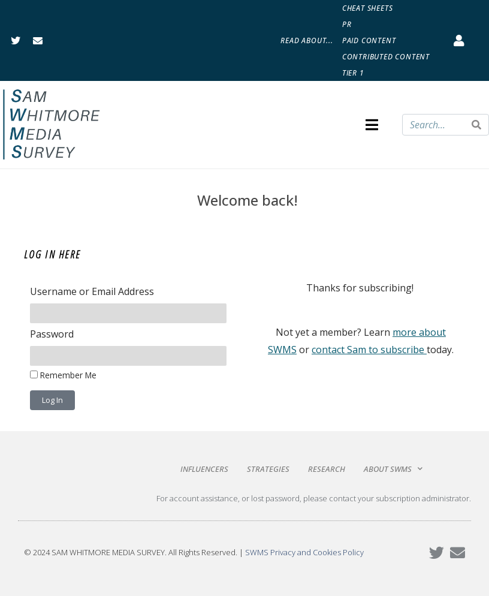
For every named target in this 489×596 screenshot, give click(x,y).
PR (347, 24)
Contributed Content (386, 57)
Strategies (268, 468)
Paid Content (369, 40)
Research (326, 468)
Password (52, 334)
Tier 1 (353, 73)
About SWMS (393, 468)
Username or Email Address (92, 291)
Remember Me (63, 375)
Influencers (204, 468)
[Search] (476, 125)
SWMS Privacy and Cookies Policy (304, 552)
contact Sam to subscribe (368, 349)
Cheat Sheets (367, 8)
